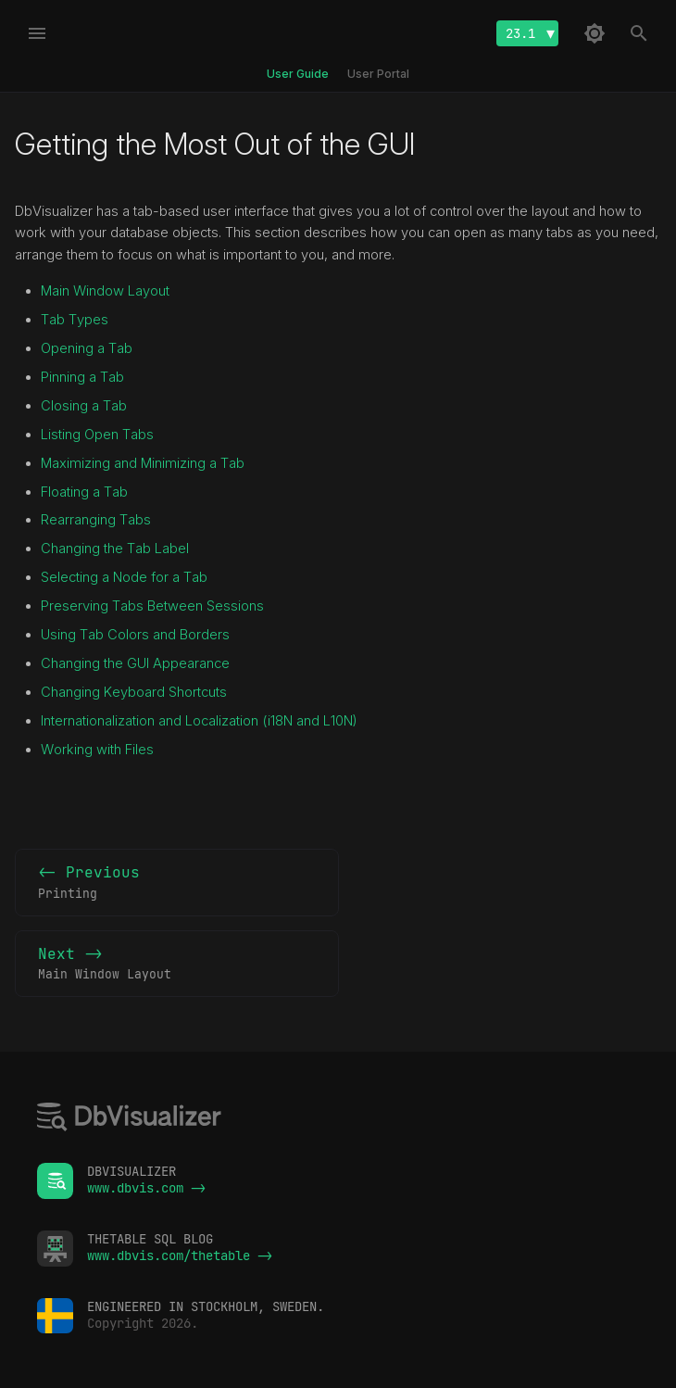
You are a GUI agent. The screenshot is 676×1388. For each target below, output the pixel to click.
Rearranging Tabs (96, 519)
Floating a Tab (84, 492)
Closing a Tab (84, 405)
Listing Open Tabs (97, 434)
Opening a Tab (86, 348)
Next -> (177, 964)
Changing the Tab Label (115, 548)
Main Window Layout (105, 291)
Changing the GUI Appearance (135, 663)
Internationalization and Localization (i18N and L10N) (199, 721)
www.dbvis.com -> (146, 1188)
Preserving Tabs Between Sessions (152, 606)
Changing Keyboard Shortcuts (134, 692)
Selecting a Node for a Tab (124, 577)
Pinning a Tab (82, 377)
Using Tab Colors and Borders (135, 634)
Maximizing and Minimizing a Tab (142, 463)
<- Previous (177, 883)
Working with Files (97, 749)
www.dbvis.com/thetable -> (179, 1255)
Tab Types (74, 319)
